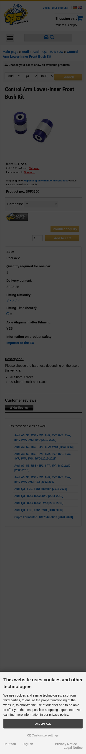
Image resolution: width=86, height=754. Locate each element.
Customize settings (42, 735)
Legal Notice (73, 747)
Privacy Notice (66, 744)
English (27, 744)
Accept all (43, 723)
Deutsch (9, 744)
